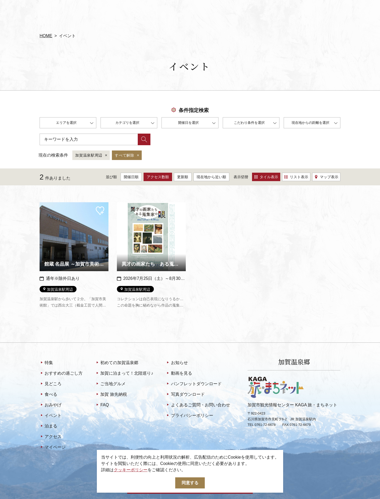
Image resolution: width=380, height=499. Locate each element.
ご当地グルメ (110, 384)
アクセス (50, 437)
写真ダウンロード (185, 395)
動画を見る (179, 373)
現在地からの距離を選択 (315, 123)
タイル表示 (266, 177)
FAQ (102, 405)
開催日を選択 (197, 123)
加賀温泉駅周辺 (91, 155)
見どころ (50, 384)
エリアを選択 (74, 123)
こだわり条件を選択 (255, 123)
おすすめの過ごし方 (61, 373)
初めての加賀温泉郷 (116, 363)
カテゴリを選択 (134, 123)
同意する (190, 483)
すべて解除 (127, 155)
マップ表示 (326, 177)
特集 (46, 363)
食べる (48, 395)
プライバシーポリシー (189, 416)
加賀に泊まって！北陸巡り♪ (124, 373)
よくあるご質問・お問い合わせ (198, 405)
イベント (50, 416)
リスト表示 (296, 177)
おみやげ (50, 405)
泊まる (48, 426)
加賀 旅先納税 (111, 395)
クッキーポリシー (131, 470)
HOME (46, 36)
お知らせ (177, 363)
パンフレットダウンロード (193, 384)
